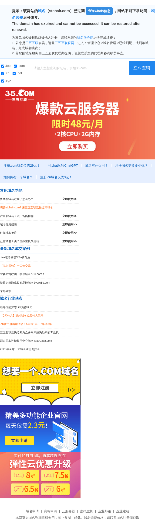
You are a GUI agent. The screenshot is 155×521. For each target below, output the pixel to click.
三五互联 (31, 43)
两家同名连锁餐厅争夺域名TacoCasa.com (26, 340)
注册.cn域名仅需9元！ (56, 177)
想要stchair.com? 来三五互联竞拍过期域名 (26, 207)
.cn (5, 73)
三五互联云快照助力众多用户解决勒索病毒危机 (29, 332)
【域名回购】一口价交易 (15, 265)
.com (19, 66)
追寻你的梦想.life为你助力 (16, 307)
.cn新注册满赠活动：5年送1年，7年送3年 (26, 324)
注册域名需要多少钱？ (131, 165)
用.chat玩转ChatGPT (62, 165)
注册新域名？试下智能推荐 (38, 216)
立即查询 (141, 68)
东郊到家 (5, 291)
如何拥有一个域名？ (18, 177)
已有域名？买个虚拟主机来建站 (38, 241)
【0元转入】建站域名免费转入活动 (22, 315)
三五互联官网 (64, 43)
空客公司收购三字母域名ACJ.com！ (22, 274)
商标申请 (50, 511)
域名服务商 (85, 37)
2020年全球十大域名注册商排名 (20, 349)
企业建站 (122, 511)
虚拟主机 (86, 511)
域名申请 (32, 511)
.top (5, 66)
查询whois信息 (99, 11)
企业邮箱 (104, 511)
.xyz (6, 81)
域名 (41, 11)
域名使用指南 (38, 224)
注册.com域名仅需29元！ (21, 165)
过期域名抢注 (38, 233)
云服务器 (68, 511)
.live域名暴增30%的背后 (15, 257)
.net (17, 73)
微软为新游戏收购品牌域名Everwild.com (25, 282)
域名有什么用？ (96, 165)
